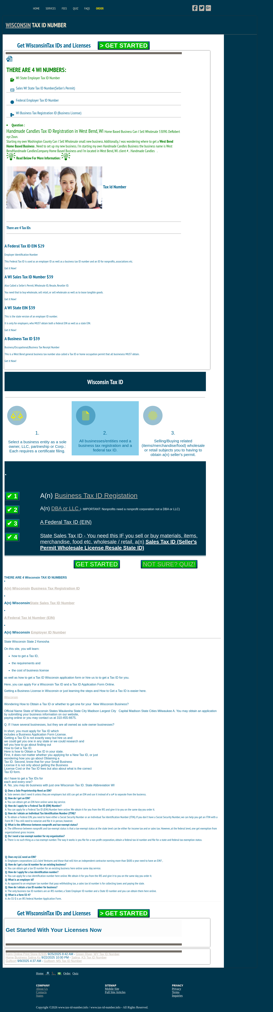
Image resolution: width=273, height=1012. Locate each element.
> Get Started (123, 45)
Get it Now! (10, 268)
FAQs (87, 8)
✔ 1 (12, 496)
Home (36, 8)
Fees (64, 8)
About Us (42, 988)
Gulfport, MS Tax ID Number (63, 961)
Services (51, 8)
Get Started (97, 564)
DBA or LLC (65, 508)
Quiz (75, 8)
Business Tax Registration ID (55, 588)
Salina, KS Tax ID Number (89, 957)
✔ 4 (12, 537)
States (39, 995)
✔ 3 (12, 523)
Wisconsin (18, 25)
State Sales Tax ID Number (52, 603)
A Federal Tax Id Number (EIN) (29, 618)
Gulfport (11, 961)
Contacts (41, 992)
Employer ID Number (48, 632)
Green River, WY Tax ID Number (98, 954)
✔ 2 (12, 509)
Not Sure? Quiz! (169, 564)
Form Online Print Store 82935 (26, 954)
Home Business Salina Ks (23, 957)
